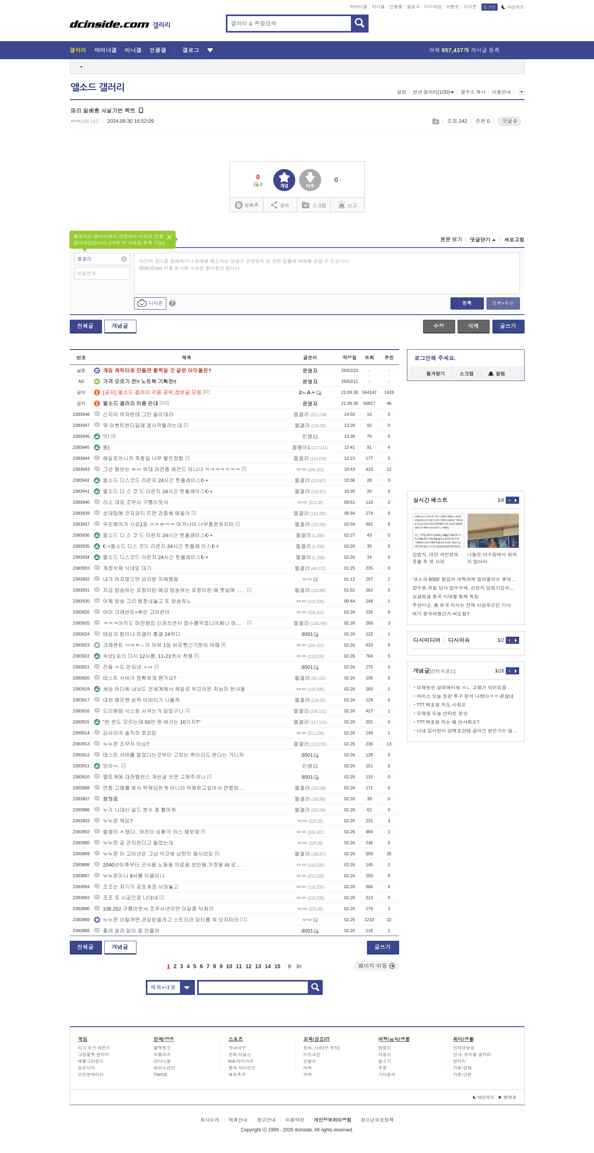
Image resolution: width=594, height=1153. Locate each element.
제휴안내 (238, 1120)
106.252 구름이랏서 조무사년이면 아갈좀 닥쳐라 (153, 909)
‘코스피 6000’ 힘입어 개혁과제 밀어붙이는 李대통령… (465, 579)
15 (277, 966)
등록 (467, 303)
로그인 (489, 7)
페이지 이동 (376, 966)
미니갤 (378, 6)
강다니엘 (162, 1061)
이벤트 (452, 6)
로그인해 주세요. (435, 358)
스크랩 (435, 121)
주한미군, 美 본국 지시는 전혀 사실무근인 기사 (461, 605)
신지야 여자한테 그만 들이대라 (133, 414)
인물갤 (395, 6)
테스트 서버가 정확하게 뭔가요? (135, 678)
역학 (307, 1074)
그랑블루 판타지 (93, 1054)
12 (248, 966)
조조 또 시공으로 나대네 (126, 898)
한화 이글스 (240, 1054)
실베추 (246, 205)
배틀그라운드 (91, 1061)
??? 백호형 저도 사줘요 (441, 705)
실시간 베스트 (430, 500)
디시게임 (432, 6)
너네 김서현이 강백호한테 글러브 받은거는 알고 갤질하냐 (468, 731)
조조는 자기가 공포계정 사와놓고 (136, 887)
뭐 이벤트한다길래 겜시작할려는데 (138, 425)
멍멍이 (384, 1048)
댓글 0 (509, 121)
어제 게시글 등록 (464, 50)
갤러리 (78, 50)
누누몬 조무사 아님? (121, 744)
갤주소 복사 (473, 92)
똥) (101, 447)
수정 (438, 326)
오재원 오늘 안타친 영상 (442, 713)
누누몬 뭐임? (113, 821)
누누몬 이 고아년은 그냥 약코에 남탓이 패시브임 (153, 854)
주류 (382, 1068)
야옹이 (384, 1054)
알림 (496, 374)
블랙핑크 (162, 1048)
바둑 (307, 1068)
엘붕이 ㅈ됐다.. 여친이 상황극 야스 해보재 (146, 832)
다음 (290, 966)
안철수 (309, 1061)
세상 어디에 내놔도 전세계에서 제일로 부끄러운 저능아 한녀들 (169, 689)
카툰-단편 (462, 1074)
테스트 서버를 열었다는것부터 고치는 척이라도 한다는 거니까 (169, 755)
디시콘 (470, 6)
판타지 (459, 1061)
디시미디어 (427, 640)
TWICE (160, 1074)
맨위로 (507, 1097)
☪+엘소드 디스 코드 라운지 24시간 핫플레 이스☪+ (156, 546)
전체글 (85, 326)
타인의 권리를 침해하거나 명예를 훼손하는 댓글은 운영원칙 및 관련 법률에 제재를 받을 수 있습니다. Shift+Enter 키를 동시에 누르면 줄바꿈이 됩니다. (245, 265)
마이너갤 (358, 6)
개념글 (120, 326)
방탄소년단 (164, 1068)
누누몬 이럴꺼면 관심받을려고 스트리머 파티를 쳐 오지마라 (166, 920)
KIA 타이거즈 (241, 1061)
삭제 (473, 326)
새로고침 (514, 240)
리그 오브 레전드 (94, 1048)
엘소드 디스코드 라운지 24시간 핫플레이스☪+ (151, 480)
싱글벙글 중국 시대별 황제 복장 (445, 596)
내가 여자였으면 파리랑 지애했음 (136, 579)
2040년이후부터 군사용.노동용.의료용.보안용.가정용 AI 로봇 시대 (169, 865)
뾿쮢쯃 (106, 799)
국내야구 (237, 1048)
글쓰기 (508, 326)
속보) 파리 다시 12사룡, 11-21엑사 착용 (143, 656)
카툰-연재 (462, 1068)
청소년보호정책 (377, 1120)
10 (229, 966)
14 (268, 966)
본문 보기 (451, 239)
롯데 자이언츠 (242, 1068)
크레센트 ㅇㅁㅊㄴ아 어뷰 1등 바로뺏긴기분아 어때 (157, 645)
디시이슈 (459, 640)
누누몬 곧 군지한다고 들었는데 (133, 843)
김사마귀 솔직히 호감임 (125, 733)
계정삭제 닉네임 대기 (122, 568)
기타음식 (387, 1074)
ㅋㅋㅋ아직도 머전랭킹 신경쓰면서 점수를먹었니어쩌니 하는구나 (169, 623)
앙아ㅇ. (107, 766)
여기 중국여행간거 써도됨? (440, 614)
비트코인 (312, 1054)
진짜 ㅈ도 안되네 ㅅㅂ (123, 667)
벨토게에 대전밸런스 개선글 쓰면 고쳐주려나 (149, 777)
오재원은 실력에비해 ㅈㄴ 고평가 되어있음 (462, 687)
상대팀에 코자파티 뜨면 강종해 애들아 (142, 513)
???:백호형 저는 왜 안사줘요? (448, 722)
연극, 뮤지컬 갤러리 (472, 1054)
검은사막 (86, 1068)
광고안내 (266, 1120)
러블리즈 (162, 1054)
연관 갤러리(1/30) (433, 92)
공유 (280, 205)
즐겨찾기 (435, 374)
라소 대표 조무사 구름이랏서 (131, 502)
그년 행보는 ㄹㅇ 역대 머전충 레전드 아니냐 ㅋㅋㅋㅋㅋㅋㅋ (167, 469)
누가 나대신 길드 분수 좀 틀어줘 (135, 810)
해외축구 (237, 1074)
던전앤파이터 (91, 1074)
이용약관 (294, 1120)
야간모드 (513, 7)
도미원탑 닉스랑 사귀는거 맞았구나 (138, 711)
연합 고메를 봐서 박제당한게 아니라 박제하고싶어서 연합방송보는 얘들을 (169, 788)
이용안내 (501, 92)
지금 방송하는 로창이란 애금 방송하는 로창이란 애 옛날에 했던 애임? (169, 590)
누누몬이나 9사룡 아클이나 (129, 876)
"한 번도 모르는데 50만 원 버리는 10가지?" (147, 722)
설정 (401, 92)
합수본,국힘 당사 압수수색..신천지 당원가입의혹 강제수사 (465, 588)
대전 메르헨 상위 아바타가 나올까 (137, 700)
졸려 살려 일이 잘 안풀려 (126, 931)
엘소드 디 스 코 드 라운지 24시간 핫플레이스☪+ (153, 491)
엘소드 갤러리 (98, 87)
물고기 (384, 1061)
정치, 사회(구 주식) (321, 1048)
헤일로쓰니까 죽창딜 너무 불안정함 (138, 458)
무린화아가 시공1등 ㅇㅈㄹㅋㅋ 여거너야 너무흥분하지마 (164, 524)
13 (258, 966)
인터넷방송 (464, 1048)
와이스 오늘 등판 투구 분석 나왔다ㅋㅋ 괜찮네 (465, 696)
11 (239, 966)
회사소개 (209, 1120)
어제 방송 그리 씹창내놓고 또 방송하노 (142, 601)
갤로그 (413, 6)
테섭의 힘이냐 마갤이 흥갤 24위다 (137, 634)
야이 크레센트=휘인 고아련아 (132, 612)
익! (101, 436)
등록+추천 (503, 303)
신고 (347, 205)
